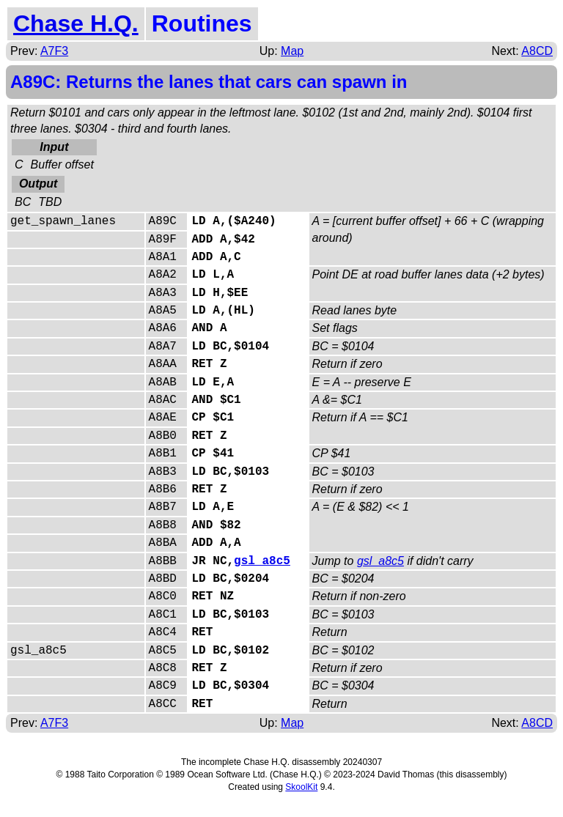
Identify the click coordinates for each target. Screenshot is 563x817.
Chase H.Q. (76, 23)
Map (292, 51)
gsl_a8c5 (262, 561)
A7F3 (54, 51)
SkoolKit (301, 787)
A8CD (537, 51)
